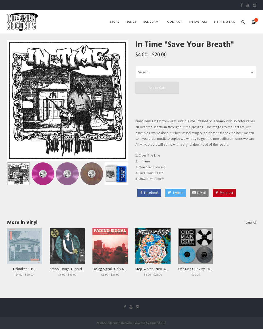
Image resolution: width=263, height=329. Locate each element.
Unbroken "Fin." (24, 269)
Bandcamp (152, 22)
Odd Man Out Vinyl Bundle (197, 269)
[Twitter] (175, 193)
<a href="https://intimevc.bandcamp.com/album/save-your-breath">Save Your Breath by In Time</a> (195, 106)
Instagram (198, 22)
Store (114, 22)
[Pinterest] (224, 193)
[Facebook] (149, 193)
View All (251, 222)
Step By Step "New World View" (158, 269)
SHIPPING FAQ (225, 22)
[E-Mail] (199, 193)
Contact (174, 22)
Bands (131, 22)
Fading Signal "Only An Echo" (113, 269)
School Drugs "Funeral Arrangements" (77, 269)
